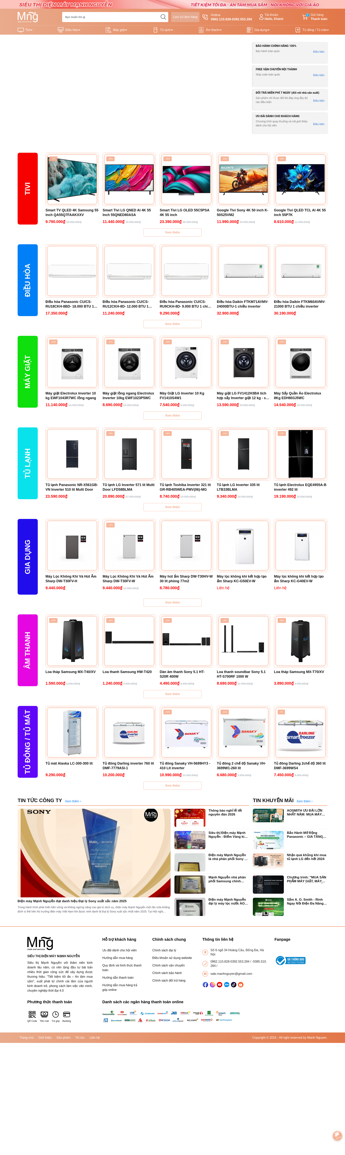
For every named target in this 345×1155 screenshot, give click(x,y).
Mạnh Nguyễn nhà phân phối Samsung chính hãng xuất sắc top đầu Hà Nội (229, 879)
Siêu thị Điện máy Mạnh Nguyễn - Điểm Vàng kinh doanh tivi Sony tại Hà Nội (228, 835)
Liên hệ (95, 1037)
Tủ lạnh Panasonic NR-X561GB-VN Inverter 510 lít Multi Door (71, 487)
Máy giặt (119, 30)
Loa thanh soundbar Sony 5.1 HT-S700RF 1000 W (241, 674)
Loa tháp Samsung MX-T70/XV (299, 672)
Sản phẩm (63, 1037)
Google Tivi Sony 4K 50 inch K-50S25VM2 (242, 212)
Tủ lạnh (165, 30)
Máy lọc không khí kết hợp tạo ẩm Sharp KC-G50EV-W (242, 578)
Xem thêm (172, 232)
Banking (67, 1016)
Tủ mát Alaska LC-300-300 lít (69, 763)
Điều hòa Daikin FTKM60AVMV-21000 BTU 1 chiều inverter (299, 304)
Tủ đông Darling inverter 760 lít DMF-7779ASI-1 (128, 765)
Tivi (27, 30)
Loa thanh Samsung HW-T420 (127, 672)
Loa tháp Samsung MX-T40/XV (70, 672)
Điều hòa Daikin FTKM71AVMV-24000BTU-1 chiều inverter (242, 304)
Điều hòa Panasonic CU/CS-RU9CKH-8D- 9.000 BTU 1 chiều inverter (186, 304)
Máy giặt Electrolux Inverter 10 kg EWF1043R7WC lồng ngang (70, 395)
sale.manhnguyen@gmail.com (231, 973)
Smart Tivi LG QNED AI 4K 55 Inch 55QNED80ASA (127, 212)
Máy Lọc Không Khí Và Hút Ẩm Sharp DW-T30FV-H (70, 578)
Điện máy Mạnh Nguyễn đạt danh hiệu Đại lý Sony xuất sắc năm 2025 (72, 901)
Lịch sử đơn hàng (185, 17)
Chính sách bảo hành (167, 973)
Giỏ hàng (314, 17)
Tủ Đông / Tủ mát (28, 742)
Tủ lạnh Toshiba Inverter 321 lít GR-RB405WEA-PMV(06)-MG (185, 487)
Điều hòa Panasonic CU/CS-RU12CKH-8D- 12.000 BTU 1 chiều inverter (126, 304)
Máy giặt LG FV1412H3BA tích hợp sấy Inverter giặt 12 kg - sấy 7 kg (243, 395)
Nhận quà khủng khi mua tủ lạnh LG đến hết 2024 (306, 857)
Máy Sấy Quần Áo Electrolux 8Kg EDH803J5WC (297, 395)
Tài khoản (270, 17)
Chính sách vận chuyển (168, 965)
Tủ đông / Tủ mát (314, 30)
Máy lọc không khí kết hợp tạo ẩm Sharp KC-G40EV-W (299, 578)
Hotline (227, 17)
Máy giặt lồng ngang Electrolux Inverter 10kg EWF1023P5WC (128, 395)
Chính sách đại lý (164, 950)
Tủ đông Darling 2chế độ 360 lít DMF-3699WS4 (300, 765)
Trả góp (56, 1016)
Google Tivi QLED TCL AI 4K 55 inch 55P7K (300, 212)
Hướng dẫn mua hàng (117, 957)
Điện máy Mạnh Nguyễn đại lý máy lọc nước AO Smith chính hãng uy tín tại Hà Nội (227, 902)
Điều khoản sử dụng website (172, 957)
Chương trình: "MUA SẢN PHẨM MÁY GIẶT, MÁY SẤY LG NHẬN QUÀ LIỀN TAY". (306, 879)
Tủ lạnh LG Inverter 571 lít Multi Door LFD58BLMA (128, 487)
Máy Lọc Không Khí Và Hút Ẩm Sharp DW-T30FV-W (128, 578)
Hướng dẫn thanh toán (118, 977)
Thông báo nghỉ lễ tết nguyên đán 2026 (225, 812)
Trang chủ (27, 1037)
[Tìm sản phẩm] (115, 17)
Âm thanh (212, 30)
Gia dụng (260, 30)
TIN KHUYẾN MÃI (273, 800)
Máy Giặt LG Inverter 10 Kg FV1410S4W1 (182, 395)
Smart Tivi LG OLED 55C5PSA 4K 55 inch (184, 212)
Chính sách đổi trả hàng (168, 980)
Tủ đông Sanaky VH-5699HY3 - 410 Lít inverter (185, 765)
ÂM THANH (28, 650)
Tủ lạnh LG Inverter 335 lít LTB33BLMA (238, 487)
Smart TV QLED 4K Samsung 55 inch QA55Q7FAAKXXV (71, 212)
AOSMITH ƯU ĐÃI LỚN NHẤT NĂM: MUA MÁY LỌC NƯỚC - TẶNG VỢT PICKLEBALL (305, 813)
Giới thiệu (45, 1037)
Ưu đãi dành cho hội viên (119, 950)
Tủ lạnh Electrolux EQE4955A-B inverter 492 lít (300, 487)
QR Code (32, 1016)
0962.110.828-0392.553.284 (230, 961)
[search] (163, 17)
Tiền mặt (44, 1016)
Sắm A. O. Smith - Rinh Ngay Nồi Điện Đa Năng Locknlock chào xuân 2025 (305, 902)
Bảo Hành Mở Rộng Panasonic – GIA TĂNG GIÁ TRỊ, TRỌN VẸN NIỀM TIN (306, 835)
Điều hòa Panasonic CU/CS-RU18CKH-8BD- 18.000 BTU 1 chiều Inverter (69, 304)
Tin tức (80, 1037)
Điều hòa (71, 30)
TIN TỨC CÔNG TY (40, 800)
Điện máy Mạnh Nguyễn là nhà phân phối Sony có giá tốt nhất (228, 857)
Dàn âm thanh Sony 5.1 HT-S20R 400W (182, 674)
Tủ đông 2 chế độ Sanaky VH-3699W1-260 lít (241, 765)
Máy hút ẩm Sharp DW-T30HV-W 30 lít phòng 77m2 (186, 578)
